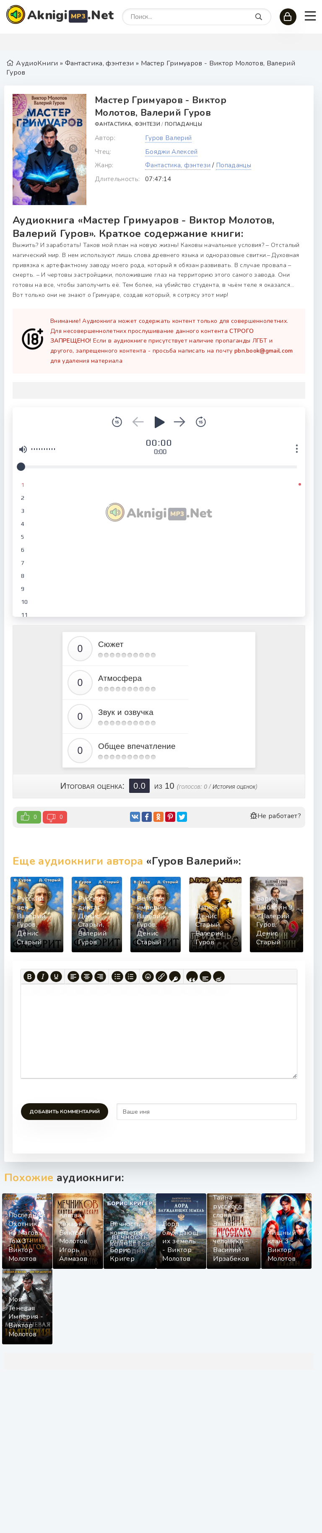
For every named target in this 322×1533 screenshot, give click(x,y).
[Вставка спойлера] (205, 976)
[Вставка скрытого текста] (219, 976)
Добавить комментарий (64, 1111)
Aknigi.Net (70, 15)
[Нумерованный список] (131, 976)
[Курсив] (43, 976)
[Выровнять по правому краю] (100, 976)
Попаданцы (183, 124)
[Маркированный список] (117, 976)
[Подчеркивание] (56, 976)
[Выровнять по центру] (87, 976)
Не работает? (275, 816)
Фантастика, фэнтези (127, 124)
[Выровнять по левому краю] (73, 976)
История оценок (234, 786)
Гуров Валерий (168, 138)
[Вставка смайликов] (148, 976)
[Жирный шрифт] (29, 976)
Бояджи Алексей (171, 152)
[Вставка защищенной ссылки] (175, 976)
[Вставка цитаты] (192, 976)
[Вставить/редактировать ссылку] (161, 976)
